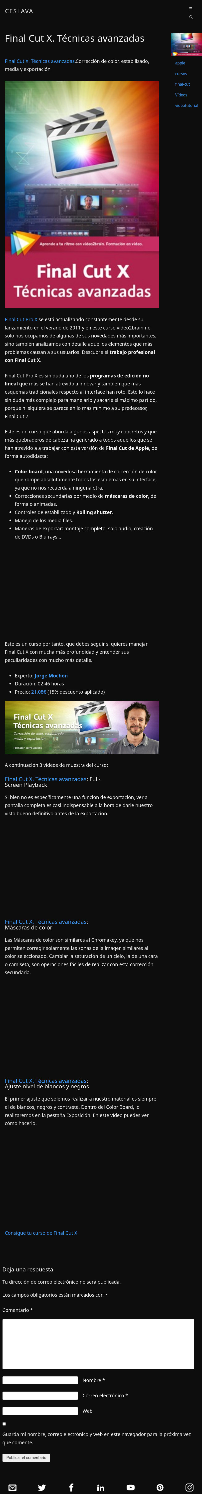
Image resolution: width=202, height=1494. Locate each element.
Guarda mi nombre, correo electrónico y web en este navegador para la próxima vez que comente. (96, 1438)
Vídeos (181, 95)
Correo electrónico (105, 1395)
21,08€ (38, 691)
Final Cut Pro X (21, 319)
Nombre (94, 1380)
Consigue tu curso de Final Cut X (41, 1232)
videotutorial (186, 105)
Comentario (17, 1310)
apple (180, 63)
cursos (181, 73)
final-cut (182, 84)
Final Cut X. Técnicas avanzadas (40, 61)
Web (88, 1411)
